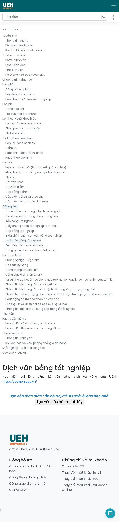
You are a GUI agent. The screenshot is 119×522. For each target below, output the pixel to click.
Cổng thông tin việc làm (28, 477)
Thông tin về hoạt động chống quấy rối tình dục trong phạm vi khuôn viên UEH (59, 294)
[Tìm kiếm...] (54, 17)
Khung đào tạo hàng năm (23, 123)
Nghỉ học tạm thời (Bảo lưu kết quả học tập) (35, 167)
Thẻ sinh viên (14, 70)
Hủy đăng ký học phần (20, 94)
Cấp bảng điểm (16, 192)
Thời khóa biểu (15, 133)
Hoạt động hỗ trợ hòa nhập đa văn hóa (32, 299)
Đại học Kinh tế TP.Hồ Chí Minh (41, 449)
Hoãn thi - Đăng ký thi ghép (24, 153)
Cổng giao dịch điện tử (27, 483)
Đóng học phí (14, 109)
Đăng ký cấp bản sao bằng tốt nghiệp (31, 250)
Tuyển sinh (9, 36)
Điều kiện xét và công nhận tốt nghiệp (31, 216)
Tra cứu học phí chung (20, 114)
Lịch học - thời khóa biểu (19, 118)
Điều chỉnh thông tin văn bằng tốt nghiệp (33, 235)
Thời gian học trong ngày (22, 128)
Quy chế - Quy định (15, 353)
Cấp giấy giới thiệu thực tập (24, 196)
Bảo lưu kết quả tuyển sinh (23, 50)
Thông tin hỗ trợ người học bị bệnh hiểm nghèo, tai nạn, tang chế (50, 289)
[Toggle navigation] (113, 6)
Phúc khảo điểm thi (18, 157)
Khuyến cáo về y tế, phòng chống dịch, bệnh (36, 343)
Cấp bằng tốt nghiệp (19, 231)
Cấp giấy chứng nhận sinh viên (26, 201)
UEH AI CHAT (18, 490)
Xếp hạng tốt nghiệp (19, 221)
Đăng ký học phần (17, 89)
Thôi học (11, 177)
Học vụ (7, 162)
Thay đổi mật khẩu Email (81, 472)
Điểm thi (11, 148)
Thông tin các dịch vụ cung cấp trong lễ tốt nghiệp (40, 309)
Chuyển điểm (14, 187)
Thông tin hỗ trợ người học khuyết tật (31, 284)
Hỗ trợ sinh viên (12, 255)
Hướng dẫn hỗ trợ (14, 318)
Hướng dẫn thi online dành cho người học (33, 328)
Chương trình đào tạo (17, 79)
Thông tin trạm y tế (18, 338)
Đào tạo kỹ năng (16, 265)
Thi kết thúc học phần (17, 138)
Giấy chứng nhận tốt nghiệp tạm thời (31, 226)
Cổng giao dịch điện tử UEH (23, 274)
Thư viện (8, 313)
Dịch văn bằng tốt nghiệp (23, 240)
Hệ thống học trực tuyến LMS (25, 75)
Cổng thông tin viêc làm (22, 270)
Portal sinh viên (15, 60)
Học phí (7, 104)
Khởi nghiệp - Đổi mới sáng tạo (23, 348)
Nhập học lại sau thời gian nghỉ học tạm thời (35, 172)
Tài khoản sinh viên (15, 55)
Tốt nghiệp (10, 206)
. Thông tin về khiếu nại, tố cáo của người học (36, 304)
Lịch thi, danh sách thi (20, 143)
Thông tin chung (16, 40)
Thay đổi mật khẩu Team (82, 479)
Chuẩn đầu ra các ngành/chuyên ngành (33, 211)
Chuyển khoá (14, 182)
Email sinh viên (15, 65)
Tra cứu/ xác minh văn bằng (24, 245)
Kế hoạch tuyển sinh (19, 45)
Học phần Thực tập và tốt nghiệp (28, 99)
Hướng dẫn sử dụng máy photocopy (30, 323)
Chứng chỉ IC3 (73, 466)
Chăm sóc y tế (12, 333)
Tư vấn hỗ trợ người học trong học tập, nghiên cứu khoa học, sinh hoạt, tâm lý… (59, 279)
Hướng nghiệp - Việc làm (22, 260)
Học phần (8, 84)
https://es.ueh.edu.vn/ (19, 381)
